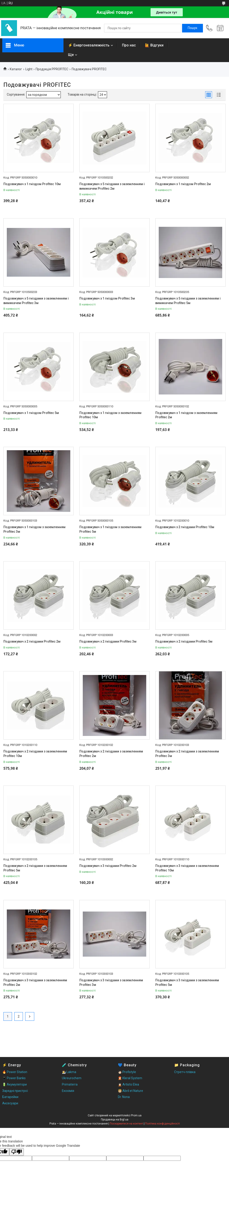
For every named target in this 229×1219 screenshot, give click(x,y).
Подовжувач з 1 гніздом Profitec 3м (107, 298)
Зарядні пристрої (15, 1091)
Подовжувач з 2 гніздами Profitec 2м (32, 641)
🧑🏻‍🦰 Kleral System (130, 1078)
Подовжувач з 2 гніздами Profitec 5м (183, 641)
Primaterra (70, 1084)
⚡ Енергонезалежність (89, 45)
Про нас (129, 45)
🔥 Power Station (14, 1072)
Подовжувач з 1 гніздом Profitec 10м (32, 184)
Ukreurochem (71, 1078)
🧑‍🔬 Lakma (69, 1072)
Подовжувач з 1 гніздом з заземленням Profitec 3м (34, 529)
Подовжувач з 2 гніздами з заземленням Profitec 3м (187, 754)
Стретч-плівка (184, 1072)
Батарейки (10, 1097)
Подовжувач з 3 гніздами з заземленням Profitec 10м (187, 868)
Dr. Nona (124, 1097)
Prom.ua (136, 1115)
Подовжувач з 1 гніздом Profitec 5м (31, 413)
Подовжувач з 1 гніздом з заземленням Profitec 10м (110, 415)
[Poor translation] (16, 1152)
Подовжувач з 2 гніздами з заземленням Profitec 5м (35, 868)
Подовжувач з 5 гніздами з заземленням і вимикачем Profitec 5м (188, 301)
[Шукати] (192, 28)
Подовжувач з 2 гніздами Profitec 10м (184, 527)
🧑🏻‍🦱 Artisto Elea (128, 1084)
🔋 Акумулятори (14, 1084)
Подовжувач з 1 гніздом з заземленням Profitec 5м (110, 529)
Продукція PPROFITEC (52, 69)
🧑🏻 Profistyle (127, 1072)
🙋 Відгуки (154, 45)
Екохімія (68, 1091)
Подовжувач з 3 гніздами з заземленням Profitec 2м (35, 982)
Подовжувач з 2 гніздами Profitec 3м (107, 641)
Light (28, 69)
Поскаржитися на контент (126, 1123)
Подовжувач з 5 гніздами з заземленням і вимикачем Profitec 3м (36, 301)
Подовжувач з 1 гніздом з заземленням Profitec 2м (186, 415)
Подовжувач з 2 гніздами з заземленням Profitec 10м (35, 754)
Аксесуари (10, 1103)
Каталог (16, 69)
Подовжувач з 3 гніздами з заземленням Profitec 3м (111, 982)
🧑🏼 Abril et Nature (130, 1091)
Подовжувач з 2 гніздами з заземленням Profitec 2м (111, 754)
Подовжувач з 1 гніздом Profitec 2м (183, 184)
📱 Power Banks (14, 1078)
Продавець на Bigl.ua (114, 1119)
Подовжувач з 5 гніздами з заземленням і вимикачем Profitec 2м (112, 186)
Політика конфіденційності (162, 1123)
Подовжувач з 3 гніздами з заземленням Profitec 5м (187, 982)
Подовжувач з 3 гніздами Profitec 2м (107, 866)
